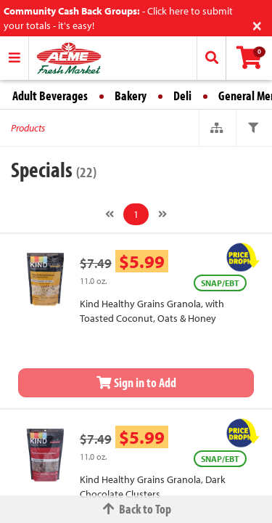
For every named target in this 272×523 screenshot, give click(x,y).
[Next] (162, 214)
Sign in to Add (136, 382)
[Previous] (109, 214)
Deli (182, 95)
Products (28, 127)
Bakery (131, 95)
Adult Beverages (50, 95)
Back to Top (136, 508)
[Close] (257, 24)
